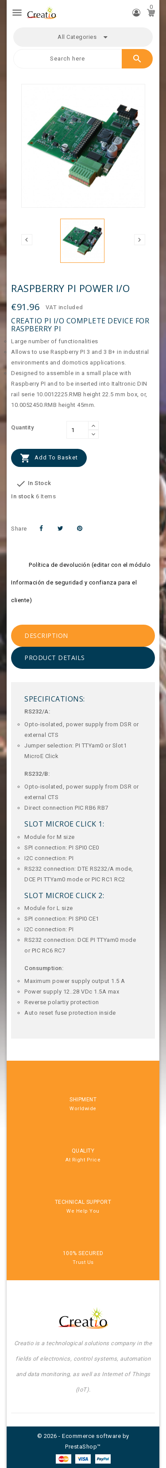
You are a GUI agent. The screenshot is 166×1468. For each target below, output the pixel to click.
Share (41, 528)
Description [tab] (46, 635)
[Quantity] (77, 430)
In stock (22, 496)
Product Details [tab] (54, 657)
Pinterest (80, 528)
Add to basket (49, 458)
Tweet (60, 528)
